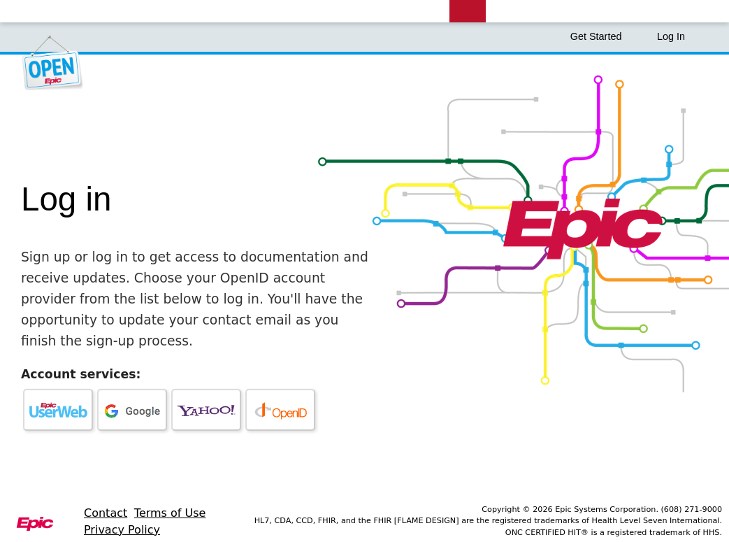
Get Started (603, 36)
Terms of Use (170, 513)
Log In (671, 36)
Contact (105, 513)
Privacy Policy (122, 529)
